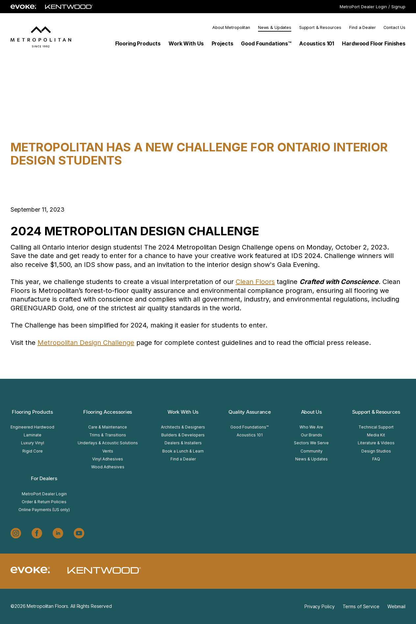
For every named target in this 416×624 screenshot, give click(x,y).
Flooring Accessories (107, 412)
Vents (107, 451)
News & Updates (274, 27)
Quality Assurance (249, 412)
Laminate (32, 434)
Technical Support (376, 427)
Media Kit (376, 434)
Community (311, 451)
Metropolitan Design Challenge (86, 343)
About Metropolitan (231, 27)
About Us (311, 412)
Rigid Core (32, 451)
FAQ (376, 458)
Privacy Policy (319, 606)
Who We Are (311, 427)
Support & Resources (320, 27)
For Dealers (44, 478)
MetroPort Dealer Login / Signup (372, 6)
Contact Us (394, 27)
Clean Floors (255, 282)
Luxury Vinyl (32, 442)
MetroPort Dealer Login (44, 493)
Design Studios (376, 451)
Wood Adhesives (107, 466)
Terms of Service (361, 606)
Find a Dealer (362, 27)
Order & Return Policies (44, 501)
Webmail (396, 606)
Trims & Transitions (107, 434)
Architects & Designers (183, 427)
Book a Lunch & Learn (183, 451)
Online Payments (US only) (44, 509)
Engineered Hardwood (32, 427)
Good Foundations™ (249, 427)
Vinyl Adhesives (107, 458)
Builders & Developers (183, 434)
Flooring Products (32, 412)
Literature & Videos (376, 442)
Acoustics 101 (250, 434)
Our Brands (311, 434)
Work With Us (183, 412)
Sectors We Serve (311, 442)
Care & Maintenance (107, 427)
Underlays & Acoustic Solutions (108, 442)
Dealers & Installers (183, 442)
